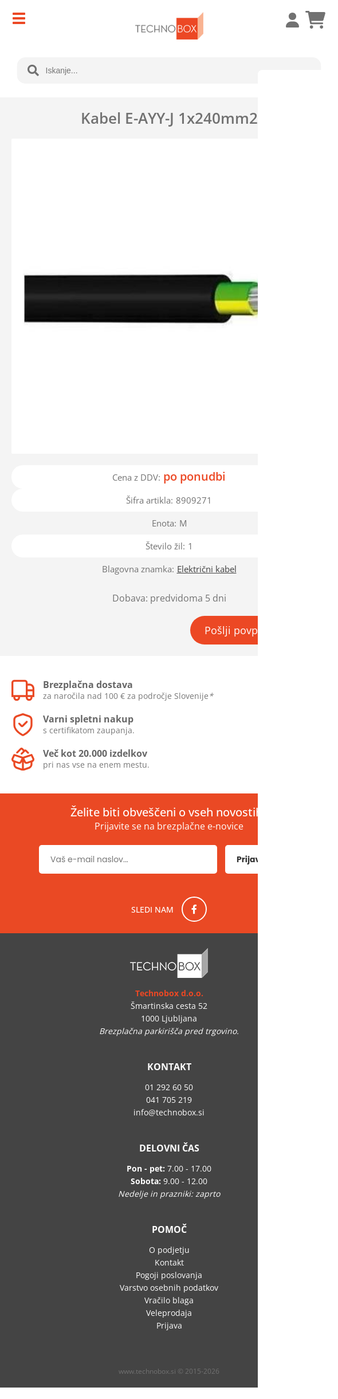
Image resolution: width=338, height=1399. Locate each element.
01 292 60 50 (169, 1087)
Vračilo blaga (169, 1300)
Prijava (286, 20)
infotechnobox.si (169, 1112)
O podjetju (169, 1249)
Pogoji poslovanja (169, 1275)
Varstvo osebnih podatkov (169, 1287)
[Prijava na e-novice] (262, 859)
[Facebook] (194, 909)
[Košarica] (315, 20)
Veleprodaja (169, 1312)
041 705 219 (169, 1099)
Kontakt (169, 1262)
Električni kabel (207, 569)
